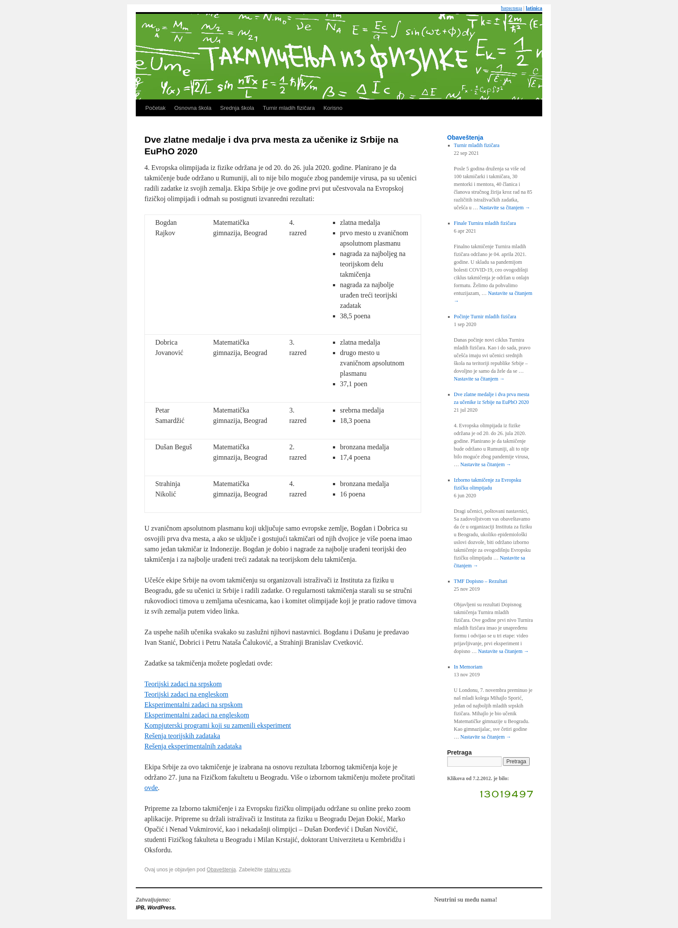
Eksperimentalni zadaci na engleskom (196, 715)
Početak (155, 108)
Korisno (332, 108)
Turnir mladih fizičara (289, 108)
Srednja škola (237, 108)
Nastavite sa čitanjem (505, 208)
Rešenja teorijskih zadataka (182, 735)
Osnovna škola (192, 108)
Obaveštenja (221, 870)
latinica (534, 8)
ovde (151, 787)
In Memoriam (468, 667)
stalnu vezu (277, 870)
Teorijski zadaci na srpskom (183, 684)
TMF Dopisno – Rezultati (481, 581)
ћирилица (511, 8)
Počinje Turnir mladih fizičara (485, 317)
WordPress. (161, 908)
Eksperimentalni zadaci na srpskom (193, 704)
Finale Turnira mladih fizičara (485, 223)
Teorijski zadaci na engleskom (186, 694)
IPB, (141, 908)
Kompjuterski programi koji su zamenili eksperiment (217, 725)
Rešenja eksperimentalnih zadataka (193, 746)
